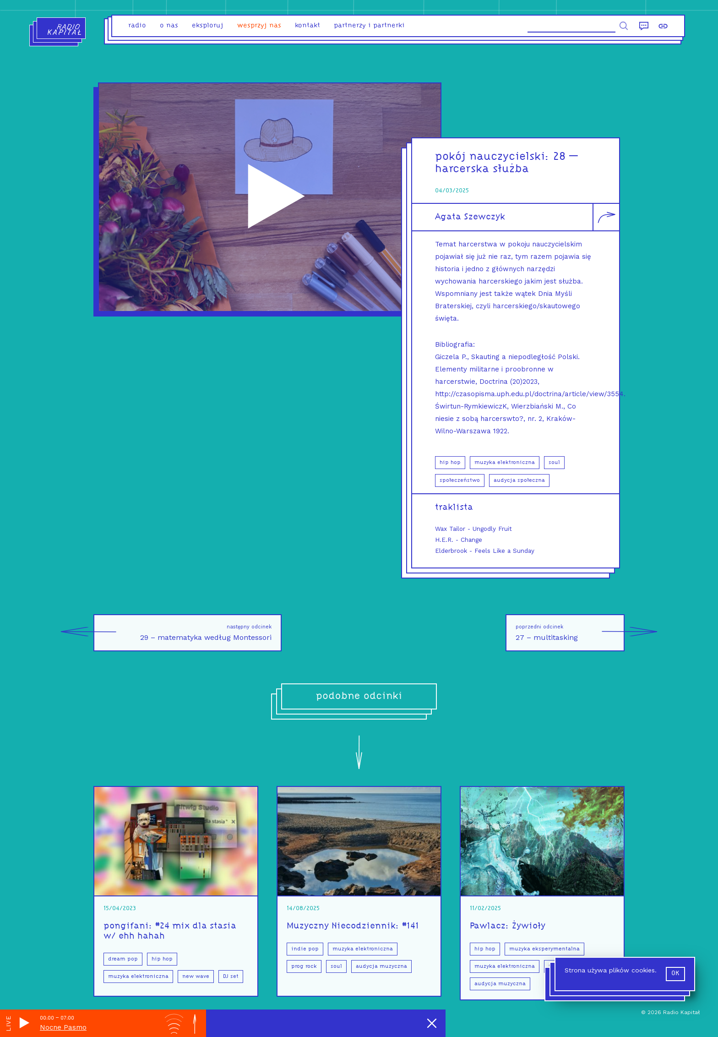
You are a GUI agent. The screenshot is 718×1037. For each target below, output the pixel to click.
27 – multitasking (570, 633)
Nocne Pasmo (63, 1027)
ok (675, 974)
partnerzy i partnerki (369, 26)
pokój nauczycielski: (494, 157)
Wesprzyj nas (259, 26)
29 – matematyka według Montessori (182, 633)
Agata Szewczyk (470, 217)
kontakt (307, 26)
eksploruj (207, 26)
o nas (169, 26)
